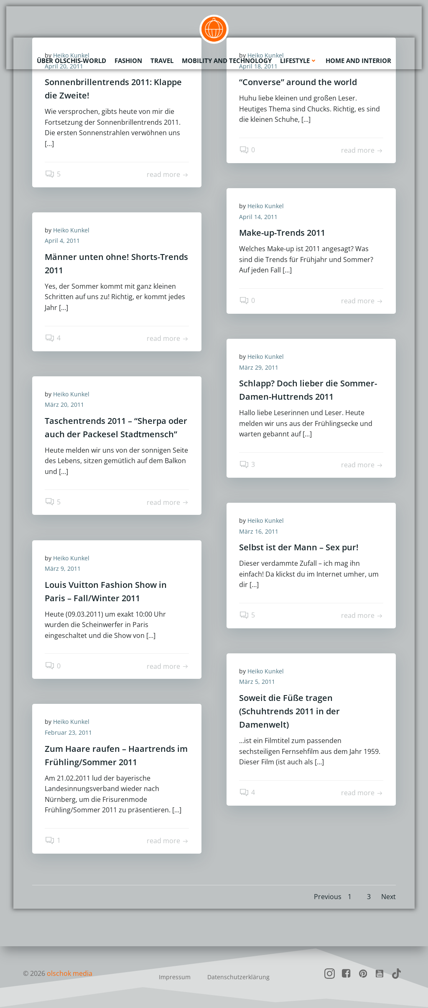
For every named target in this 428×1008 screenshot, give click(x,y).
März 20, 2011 (64, 404)
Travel (161, 60)
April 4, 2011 (62, 240)
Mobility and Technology (227, 60)
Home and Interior (358, 60)
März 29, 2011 (258, 367)
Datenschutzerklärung (238, 977)
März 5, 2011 (257, 681)
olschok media (69, 973)
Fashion (128, 60)
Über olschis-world (71, 60)
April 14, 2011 (258, 217)
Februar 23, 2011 (68, 732)
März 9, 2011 (63, 568)
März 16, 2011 (258, 531)
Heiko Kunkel (265, 206)
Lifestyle (298, 60)
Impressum (175, 977)
